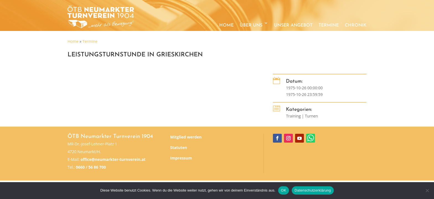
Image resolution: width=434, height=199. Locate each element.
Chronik (355, 25)
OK (283, 190)
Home (226, 25)
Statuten (178, 147)
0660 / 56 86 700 (91, 167)
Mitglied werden (186, 137)
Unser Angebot (293, 25)
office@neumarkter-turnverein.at (113, 159)
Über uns (251, 25)
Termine (329, 25)
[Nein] (427, 190)
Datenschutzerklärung (312, 190)
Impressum (181, 158)
